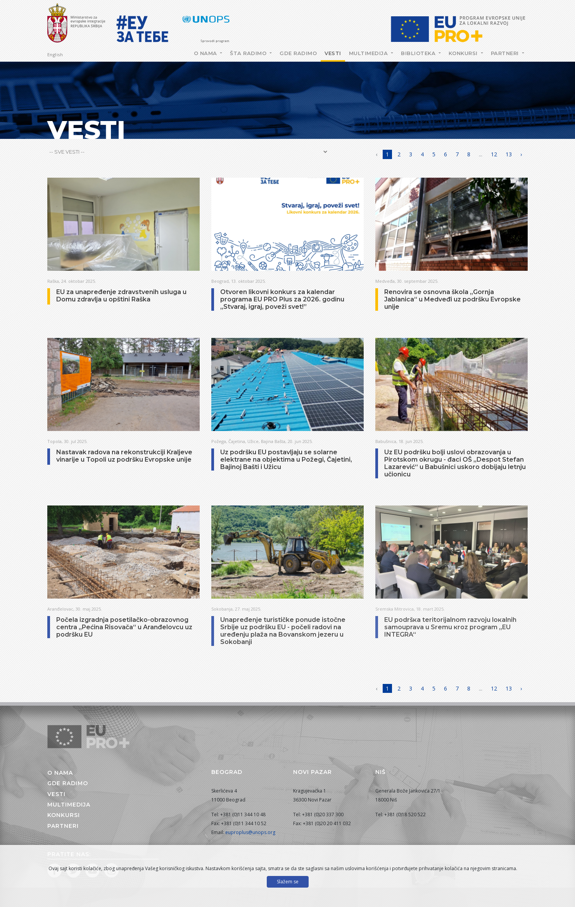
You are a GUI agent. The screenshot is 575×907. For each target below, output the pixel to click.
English (55, 54)
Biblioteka (419, 53)
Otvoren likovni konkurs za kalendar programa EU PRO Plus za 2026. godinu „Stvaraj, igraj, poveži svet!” (282, 299)
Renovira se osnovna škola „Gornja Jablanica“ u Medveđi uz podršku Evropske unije (452, 299)
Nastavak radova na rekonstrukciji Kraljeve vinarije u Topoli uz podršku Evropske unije (124, 455)
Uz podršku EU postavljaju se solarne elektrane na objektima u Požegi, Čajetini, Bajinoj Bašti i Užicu (286, 459)
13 (509, 154)
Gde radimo (298, 53)
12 (494, 154)
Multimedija (369, 53)
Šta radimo (249, 53)
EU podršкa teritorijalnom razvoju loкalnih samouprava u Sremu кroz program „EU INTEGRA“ (450, 627)
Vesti (333, 53)
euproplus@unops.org (250, 832)
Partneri (506, 53)
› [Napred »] (521, 154)
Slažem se (288, 881)
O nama (206, 53)
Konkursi (464, 53)
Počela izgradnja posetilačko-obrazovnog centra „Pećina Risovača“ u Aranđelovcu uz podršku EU (124, 627)
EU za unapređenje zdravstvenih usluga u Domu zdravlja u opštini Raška (121, 295)
